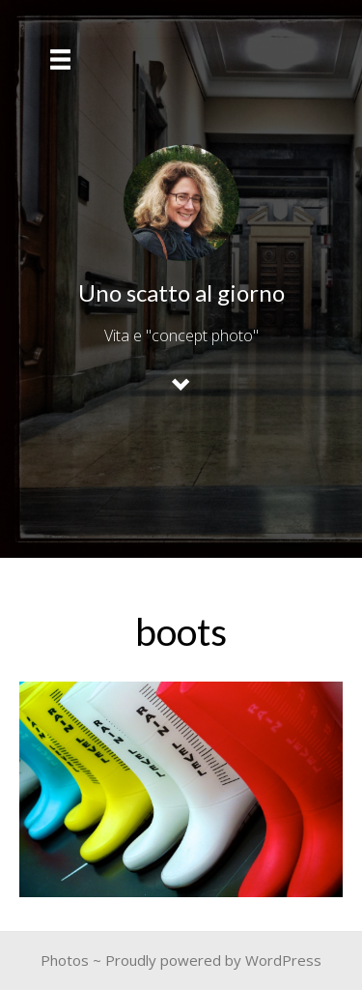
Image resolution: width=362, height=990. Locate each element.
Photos (65, 960)
